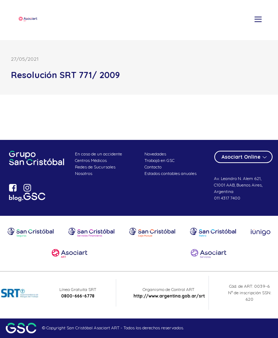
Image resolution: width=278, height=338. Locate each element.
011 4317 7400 (227, 198)
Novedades (155, 154)
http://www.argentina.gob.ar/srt (169, 296)
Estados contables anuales (170, 173)
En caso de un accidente (98, 154)
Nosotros (83, 173)
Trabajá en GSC (159, 160)
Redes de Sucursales (95, 167)
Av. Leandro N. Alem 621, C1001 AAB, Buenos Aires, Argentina (238, 185)
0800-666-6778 (77, 296)
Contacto (152, 167)
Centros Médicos (91, 160)
